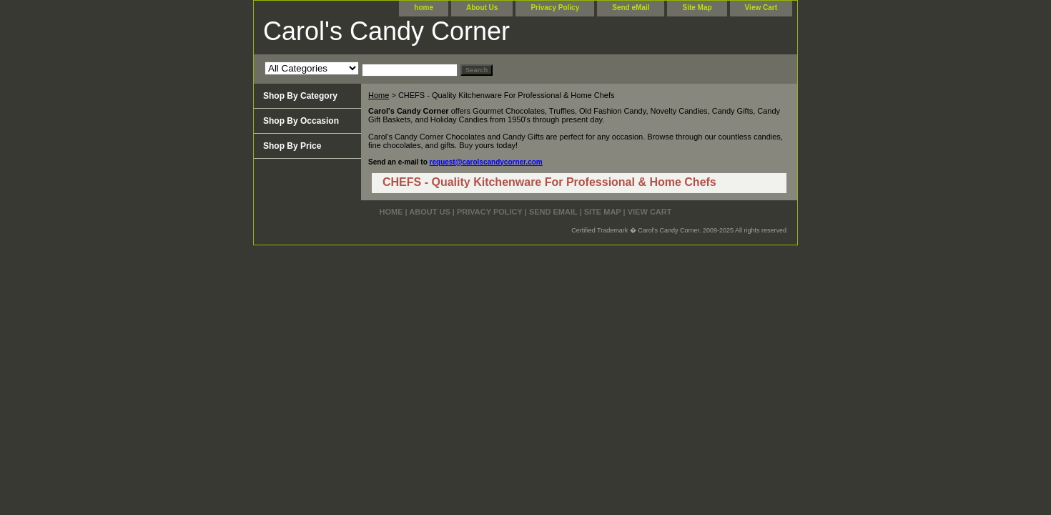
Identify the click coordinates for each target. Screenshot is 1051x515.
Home (378, 95)
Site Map (696, 7)
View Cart (761, 7)
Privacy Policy (555, 7)
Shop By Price (292, 146)
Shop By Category (300, 96)
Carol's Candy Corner (386, 31)
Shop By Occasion (301, 121)
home (423, 7)
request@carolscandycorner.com (486, 162)
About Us (482, 7)
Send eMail (630, 7)
